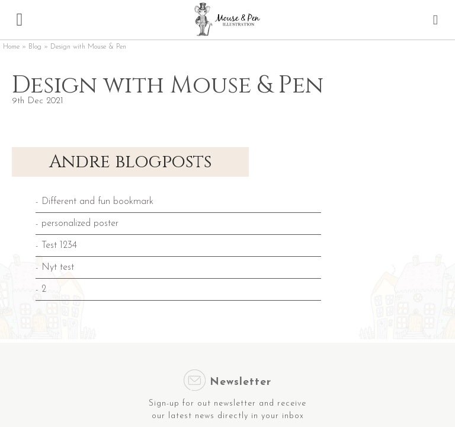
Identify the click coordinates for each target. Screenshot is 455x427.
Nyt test (57, 267)
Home (11, 46)
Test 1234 (59, 245)
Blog (34, 46)
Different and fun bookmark (97, 201)
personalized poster (79, 223)
